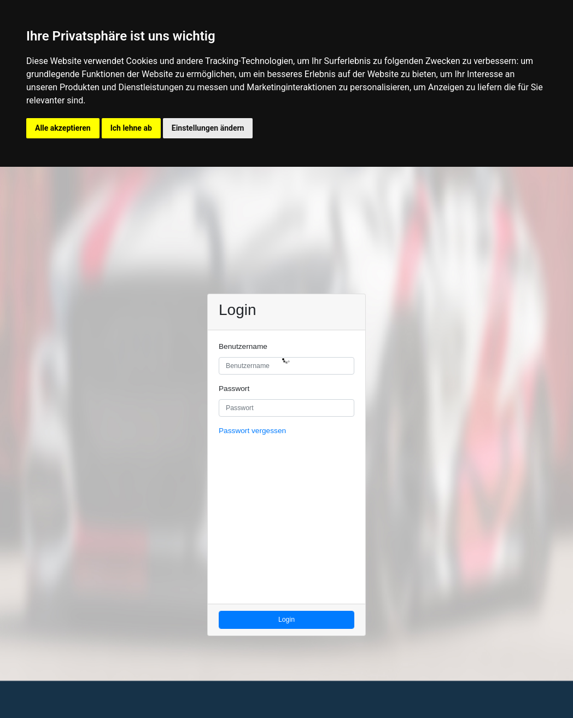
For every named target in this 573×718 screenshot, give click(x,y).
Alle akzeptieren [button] (63, 128)
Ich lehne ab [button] (131, 128)
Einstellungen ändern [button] (208, 128)
